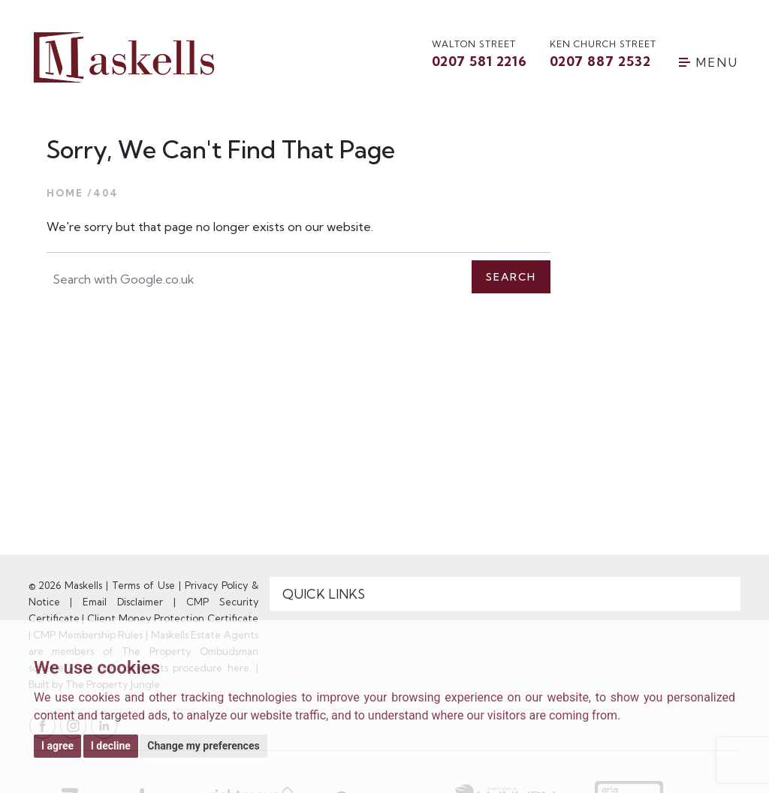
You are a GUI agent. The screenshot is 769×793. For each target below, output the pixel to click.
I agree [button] (57, 746)
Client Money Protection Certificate (172, 618)
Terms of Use (143, 585)
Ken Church (603, 54)
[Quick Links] (505, 594)
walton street (479, 54)
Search (511, 277)
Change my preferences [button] (203, 746)
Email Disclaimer (123, 602)
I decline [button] (111, 746)
